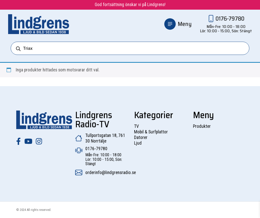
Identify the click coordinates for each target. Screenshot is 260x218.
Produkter (202, 126)
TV (136, 126)
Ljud (138, 143)
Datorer (141, 137)
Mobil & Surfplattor (151, 131)
